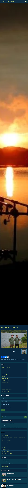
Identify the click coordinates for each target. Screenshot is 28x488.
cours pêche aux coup (6, 367)
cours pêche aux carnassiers (7, 369)
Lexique (3, 376)
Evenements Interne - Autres (7, 453)
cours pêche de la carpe (6, 370)
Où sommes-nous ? (5, 384)
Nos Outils (4, 372)
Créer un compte (4, 407)
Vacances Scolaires (5, 451)
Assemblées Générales (6, 435)
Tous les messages (5, 466)
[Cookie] (2, 485)
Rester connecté (5, 404)
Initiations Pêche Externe (6, 440)
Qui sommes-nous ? (5, 382)
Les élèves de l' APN (5, 391)
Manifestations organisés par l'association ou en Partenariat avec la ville (14, 438)
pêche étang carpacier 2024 (12, 473)
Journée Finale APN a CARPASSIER (8, 424)
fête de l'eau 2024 (10, 485)
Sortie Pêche (4, 447)
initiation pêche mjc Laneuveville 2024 (14, 479)
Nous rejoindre (4, 385)
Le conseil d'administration (7, 389)
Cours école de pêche (6, 442)
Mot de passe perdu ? (10, 407)
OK (25, 416)
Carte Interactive (5, 378)
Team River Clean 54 (5, 380)
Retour (14, 351)
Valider (3, 409)
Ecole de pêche (4, 374)
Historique (4, 387)
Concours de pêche (5, 443)
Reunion (3, 445)
